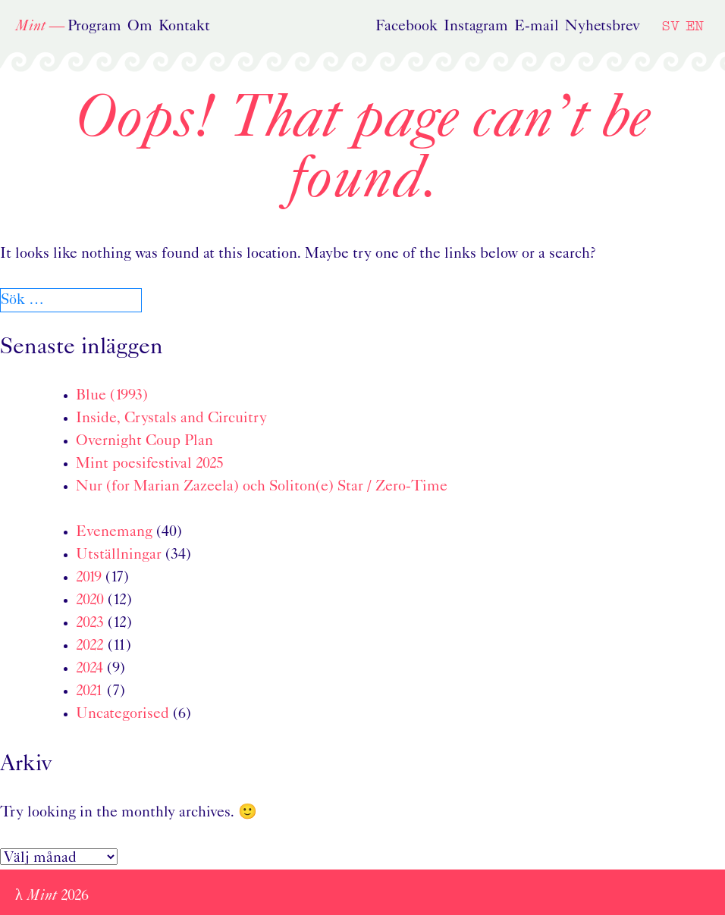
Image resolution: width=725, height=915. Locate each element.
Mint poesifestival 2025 (150, 464)
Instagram (476, 26)
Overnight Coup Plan (144, 441)
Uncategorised (122, 714)
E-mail (536, 26)
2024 (89, 668)
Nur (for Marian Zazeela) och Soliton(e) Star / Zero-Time (261, 487)
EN (695, 25)
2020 (90, 600)
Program (94, 26)
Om (139, 26)
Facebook (406, 26)
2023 (90, 623)
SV (670, 25)
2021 (89, 691)
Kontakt (184, 26)
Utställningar (119, 555)
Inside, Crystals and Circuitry (171, 418)
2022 (90, 646)
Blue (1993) (112, 396)
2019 (89, 577)
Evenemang (114, 532)
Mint (30, 26)
